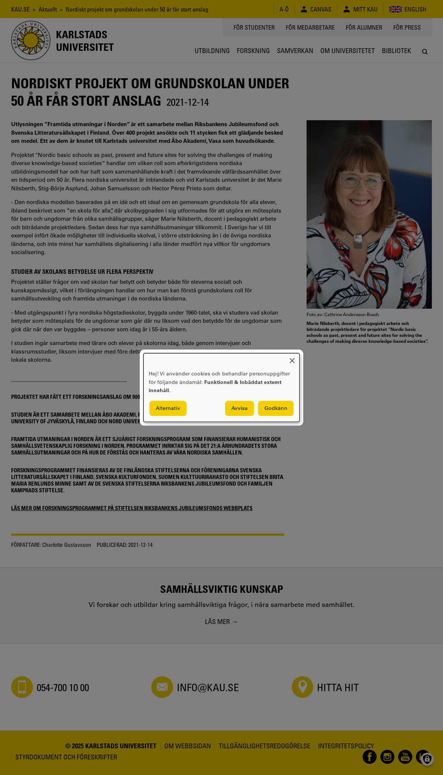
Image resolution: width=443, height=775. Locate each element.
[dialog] (221, 387)
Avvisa (239, 408)
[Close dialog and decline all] (292, 357)
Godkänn (275, 408)
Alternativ (168, 408)
